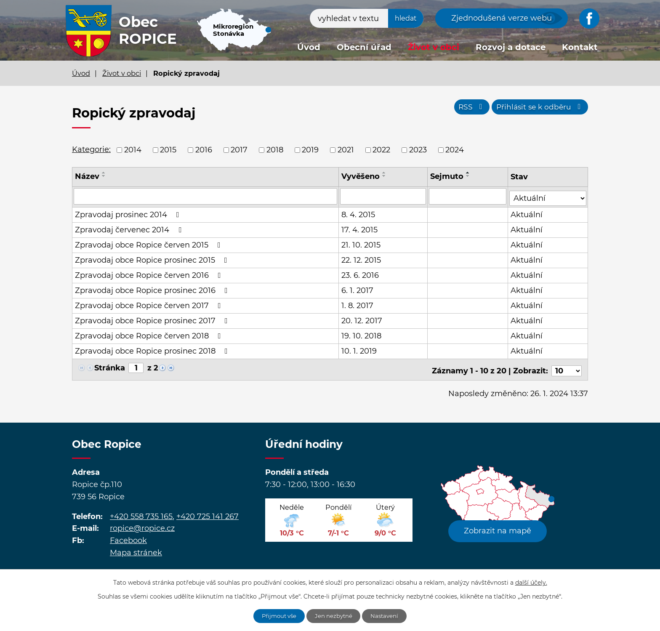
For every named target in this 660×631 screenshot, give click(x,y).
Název (87, 176)
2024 (454, 149)
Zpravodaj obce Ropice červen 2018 (149, 334)
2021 (346, 149)
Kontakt (580, 47)
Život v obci (433, 47)
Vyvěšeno (361, 176)
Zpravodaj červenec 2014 (130, 228)
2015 (168, 149)
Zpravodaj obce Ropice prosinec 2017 (153, 319)
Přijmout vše (277, 615)
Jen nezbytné (334, 615)
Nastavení (387, 615)
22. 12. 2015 (361, 258)
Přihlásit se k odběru (538, 108)
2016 (203, 149)
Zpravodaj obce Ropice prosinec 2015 (153, 258)
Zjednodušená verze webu (501, 18)
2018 (274, 149)
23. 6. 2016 (360, 273)
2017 (239, 149)
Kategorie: (91, 149)
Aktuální (527, 213)
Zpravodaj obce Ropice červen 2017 (149, 304)
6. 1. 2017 (358, 288)
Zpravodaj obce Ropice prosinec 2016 (153, 288)
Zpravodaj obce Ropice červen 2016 (149, 273)
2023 (418, 149)
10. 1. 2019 (359, 349)
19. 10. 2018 (362, 334)
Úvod (308, 47)
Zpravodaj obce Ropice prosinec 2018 (153, 349)
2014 (132, 149)
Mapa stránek (136, 548)
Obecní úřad (364, 47)
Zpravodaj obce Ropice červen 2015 (149, 243)
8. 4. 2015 (358, 213)
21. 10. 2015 (361, 243)
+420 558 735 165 (141, 512)
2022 (381, 149)
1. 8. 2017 (358, 304)
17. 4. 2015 (360, 228)
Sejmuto (447, 176)
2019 (310, 149)
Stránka (109, 366)
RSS (466, 108)
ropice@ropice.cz (142, 524)
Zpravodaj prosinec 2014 (129, 213)
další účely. (531, 582)
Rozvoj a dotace (511, 47)
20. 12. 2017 (362, 319)
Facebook (128, 536)
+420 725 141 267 (207, 512)
